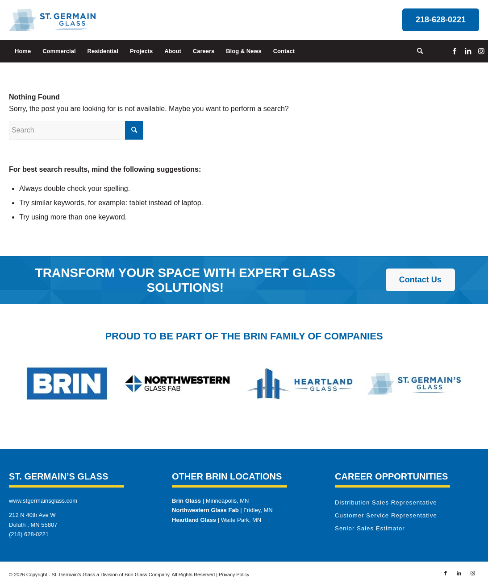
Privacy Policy (234, 574)
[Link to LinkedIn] (468, 51)
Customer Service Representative (386, 515)
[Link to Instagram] (481, 51)
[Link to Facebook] (454, 51)
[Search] (417, 51)
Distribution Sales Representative (386, 502)
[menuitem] (23, 51)
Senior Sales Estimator (370, 528)
